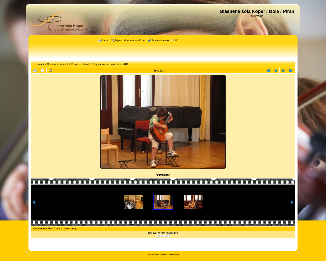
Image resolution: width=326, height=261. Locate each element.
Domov (40, 64)
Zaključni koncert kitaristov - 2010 (109, 64)
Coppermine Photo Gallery (168, 255)
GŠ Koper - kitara (79, 64)
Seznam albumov (57, 64)
